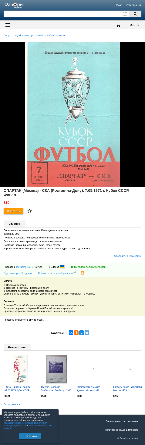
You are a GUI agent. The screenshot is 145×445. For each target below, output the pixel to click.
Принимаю (30, 436)
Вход (119, 5)
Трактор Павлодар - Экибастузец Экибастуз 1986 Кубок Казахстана (56, 389)
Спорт (7, 35)
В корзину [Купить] (13, 211)
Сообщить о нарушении (127, 256)
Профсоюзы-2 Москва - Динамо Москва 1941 (89, 389)
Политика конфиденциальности (121, 430)
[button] (142, 45)
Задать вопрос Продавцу (18, 273)
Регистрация (133, 5)
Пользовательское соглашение (122, 421)
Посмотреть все (12, 404)
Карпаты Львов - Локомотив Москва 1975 (128, 389)
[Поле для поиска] (72, 14)
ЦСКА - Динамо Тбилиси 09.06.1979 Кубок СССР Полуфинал (17, 389)
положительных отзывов (88, 266)
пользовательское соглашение (20, 423)
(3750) (38, 266)
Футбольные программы (29, 35)
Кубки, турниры (56, 35)
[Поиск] (135, 14)
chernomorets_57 (25, 266)
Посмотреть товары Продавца (58, 273)
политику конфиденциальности (25, 424)
